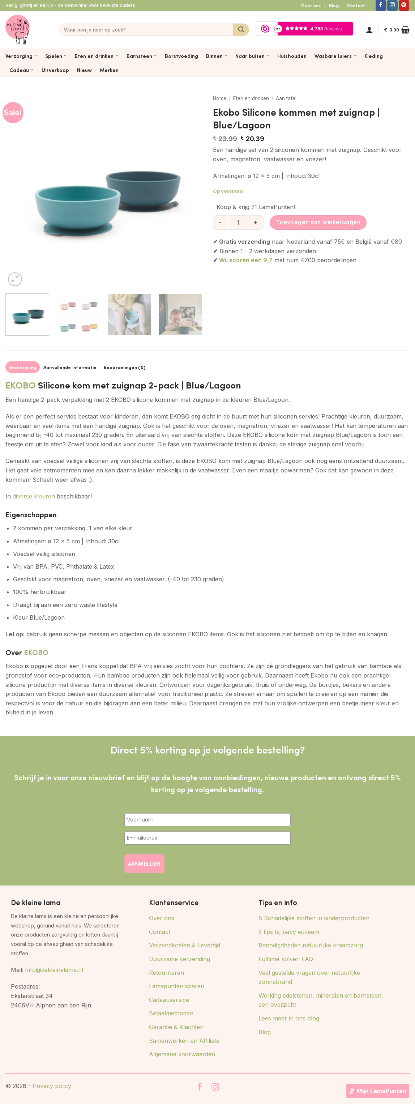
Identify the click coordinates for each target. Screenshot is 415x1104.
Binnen (216, 55)
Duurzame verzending (179, 959)
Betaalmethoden (171, 1013)
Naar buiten (252, 55)
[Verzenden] (241, 30)
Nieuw (84, 69)
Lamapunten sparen (176, 986)
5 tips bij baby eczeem (288, 931)
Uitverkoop (55, 69)
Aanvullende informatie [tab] (70, 367)
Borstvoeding (181, 55)
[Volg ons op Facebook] (381, 5)
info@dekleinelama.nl (54, 969)
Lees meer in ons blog (288, 1018)
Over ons (311, 5)
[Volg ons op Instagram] (392, 5)
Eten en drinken (96, 55)
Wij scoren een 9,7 (246, 260)
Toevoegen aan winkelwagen (318, 222)
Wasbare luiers (335, 55)
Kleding (373, 55)
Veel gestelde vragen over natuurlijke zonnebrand (309, 977)
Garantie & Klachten (176, 1027)
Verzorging (21, 55)
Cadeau (21, 69)
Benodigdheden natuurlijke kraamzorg (310, 945)
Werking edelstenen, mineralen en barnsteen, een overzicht (320, 1000)
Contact (356, 5)
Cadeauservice (169, 999)
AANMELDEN (144, 864)
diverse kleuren (34, 496)
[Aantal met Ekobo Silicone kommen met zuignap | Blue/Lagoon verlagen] (220, 222)
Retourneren (166, 972)
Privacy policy (52, 1086)
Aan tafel (286, 98)
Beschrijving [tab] (23, 367)
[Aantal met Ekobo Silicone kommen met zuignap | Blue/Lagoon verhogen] (256, 222)
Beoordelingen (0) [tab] (124, 367)
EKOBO (20, 384)
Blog (334, 5)
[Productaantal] (238, 222)
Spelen (56, 55)
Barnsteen (142, 55)
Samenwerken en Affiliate (184, 1040)
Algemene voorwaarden (182, 1054)
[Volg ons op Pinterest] (404, 5)
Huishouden (292, 55)
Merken (109, 69)
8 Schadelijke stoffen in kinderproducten (313, 918)
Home (219, 98)
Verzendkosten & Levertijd (184, 945)
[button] (369, 30)
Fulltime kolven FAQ (285, 959)
